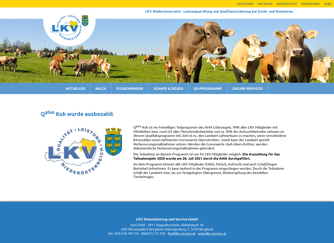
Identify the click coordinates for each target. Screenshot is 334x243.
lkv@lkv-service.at (181, 233)
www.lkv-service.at (212, 233)
